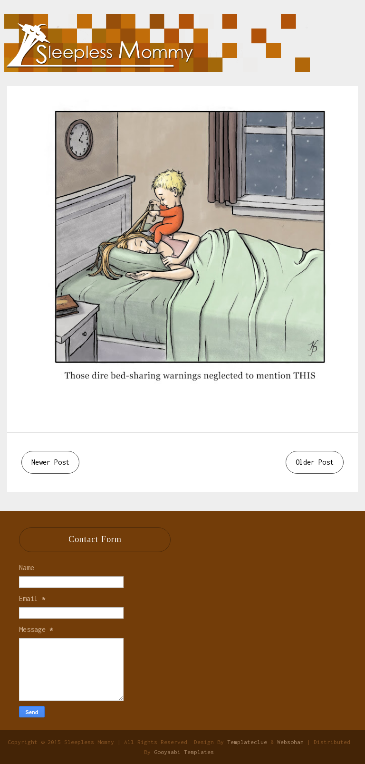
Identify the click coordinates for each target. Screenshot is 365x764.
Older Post (315, 462)
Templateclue (247, 741)
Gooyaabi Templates (184, 751)
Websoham (290, 741)
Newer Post (50, 462)
